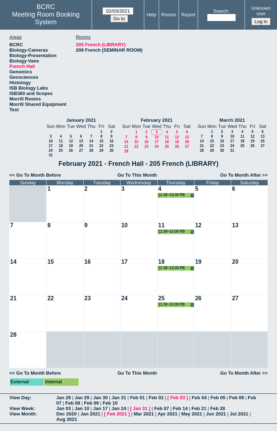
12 (71, 141)
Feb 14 (180, 408)
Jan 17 (100, 408)
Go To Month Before (38, 175)
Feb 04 (199, 397)
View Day (19, 397)
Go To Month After (240, 175)
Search (220, 11)
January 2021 (81, 120)
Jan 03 (63, 408)
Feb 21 (199, 408)
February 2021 (156, 120)
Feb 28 (217, 408)
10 (51, 141)
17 (51, 146)
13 (81, 141)
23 (111, 146)
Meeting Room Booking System (46, 18)
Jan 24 (118, 408)
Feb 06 (236, 397)
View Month (22, 414)
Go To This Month (137, 175)
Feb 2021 (117, 414)
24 (51, 150)
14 (91, 141)
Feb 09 (91, 403)
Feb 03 (177, 397)
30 (111, 150)
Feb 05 (217, 397)
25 (61, 150)
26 (71, 150)
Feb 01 (137, 397)
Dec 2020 (66, 414)
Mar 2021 (144, 414)
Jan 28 (63, 397)
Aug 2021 (66, 419)
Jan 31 (118, 397)
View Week (21, 408)
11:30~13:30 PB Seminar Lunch (176, 195)
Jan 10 (82, 408)
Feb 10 (110, 403)
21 (91, 146)
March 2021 (232, 120)
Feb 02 (156, 397)
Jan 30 (100, 397)
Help (151, 14)
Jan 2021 (90, 414)
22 (101, 146)
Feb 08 (72, 403)
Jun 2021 (216, 414)
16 (111, 141)
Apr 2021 (167, 414)
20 (81, 146)
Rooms (168, 14)
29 (101, 150)
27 (81, 150)
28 (91, 150)
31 (51, 155)
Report (188, 14)
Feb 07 (161, 408)
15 (101, 141)
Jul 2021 (239, 414)
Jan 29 (82, 397)
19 (71, 146)
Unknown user (261, 10)
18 (61, 146)
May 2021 (191, 414)
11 (61, 141)
